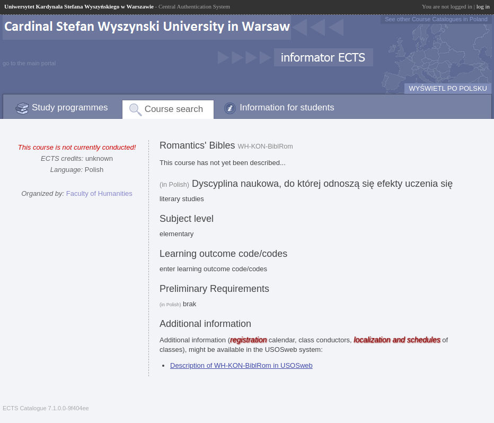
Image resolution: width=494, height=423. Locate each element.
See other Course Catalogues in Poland (436, 19)
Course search (174, 109)
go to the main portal (29, 63)
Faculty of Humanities (99, 193)
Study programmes (70, 107)
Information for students (287, 107)
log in (483, 6)
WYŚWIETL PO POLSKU (448, 88)
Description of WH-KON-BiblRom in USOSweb (241, 365)
